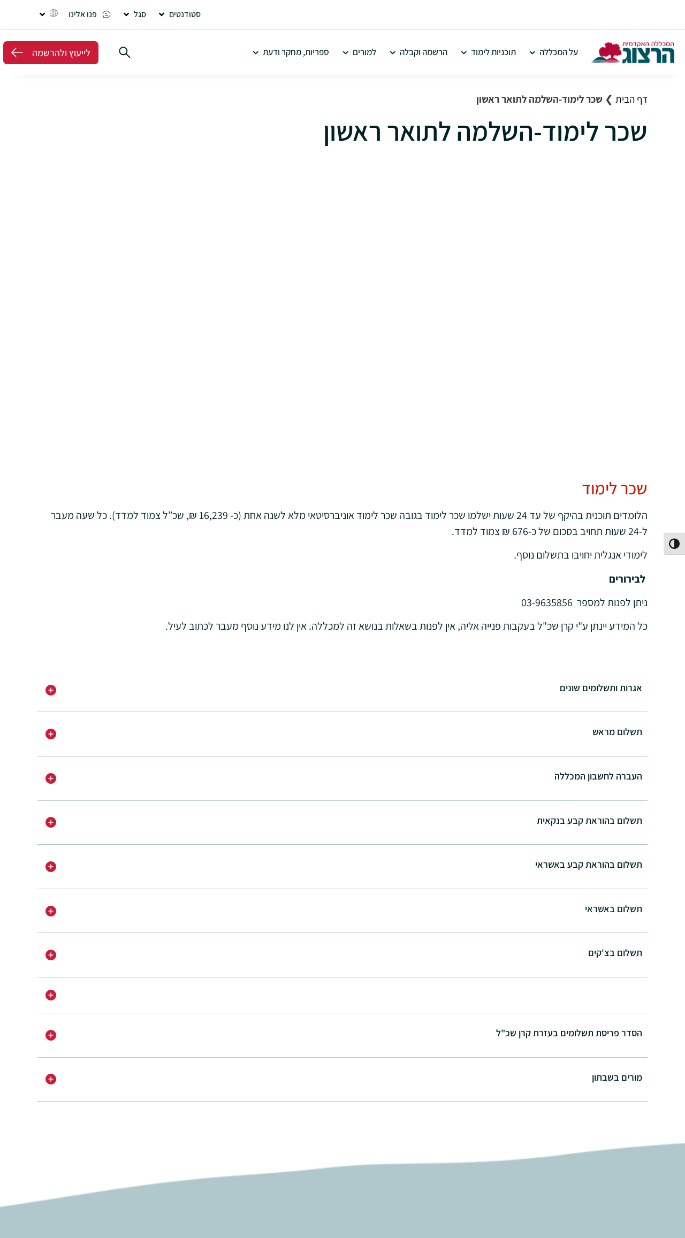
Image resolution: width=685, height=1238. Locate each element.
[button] (178, 14)
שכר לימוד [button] (615, 488)
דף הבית (631, 99)
